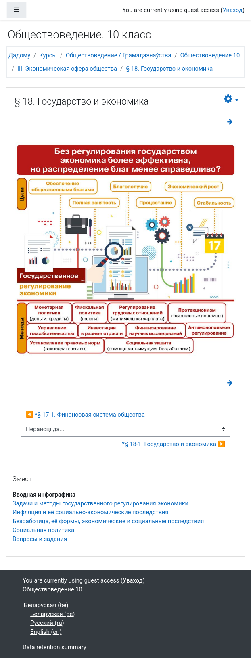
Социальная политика (43, 530)
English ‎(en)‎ (45, 631)
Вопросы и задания (40, 539)
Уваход (233, 10)
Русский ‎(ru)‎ (47, 623)
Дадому (19, 55)
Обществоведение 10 (210, 55)
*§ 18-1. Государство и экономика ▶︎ (173, 444)
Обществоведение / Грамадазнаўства (119, 55)
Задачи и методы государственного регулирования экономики (100, 503)
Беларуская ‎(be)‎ (46, 605)
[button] (231, 99)
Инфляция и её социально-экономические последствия (91, 512)
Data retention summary (54, 647)
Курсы (48, 55)
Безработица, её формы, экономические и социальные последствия (108, 521)
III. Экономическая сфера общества (67, 68)
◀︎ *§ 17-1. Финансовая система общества (85, 414)
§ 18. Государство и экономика (169, 68)
